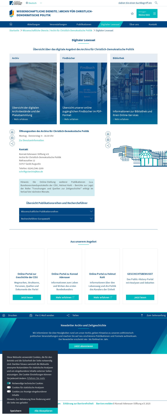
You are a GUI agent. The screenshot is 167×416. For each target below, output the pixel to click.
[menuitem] (13, 24)
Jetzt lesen (27, 297)
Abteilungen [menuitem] (33, 24)
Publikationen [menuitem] (84, 24)
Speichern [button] (15, 410)
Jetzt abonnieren (83, 346)
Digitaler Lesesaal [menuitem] (110, 24)
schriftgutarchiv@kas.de (31, 171)
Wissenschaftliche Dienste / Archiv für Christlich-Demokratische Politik (57, 30)
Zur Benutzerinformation (31, 140)
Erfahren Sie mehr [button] (36, 378)
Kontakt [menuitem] (153, 24)
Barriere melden (104, 403)
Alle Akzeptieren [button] (43, 410)
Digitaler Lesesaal (104, 30)
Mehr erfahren (65, 297)
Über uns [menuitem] (134, 24)
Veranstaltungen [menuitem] (58, 24)
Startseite (14, 30)
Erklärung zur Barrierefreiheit (78, 403)
